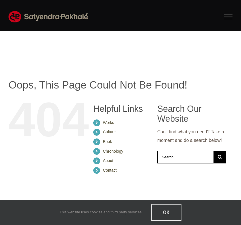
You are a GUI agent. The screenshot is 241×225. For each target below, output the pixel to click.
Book (107, 141)
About (108, 160)
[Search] (219, 157)
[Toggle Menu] (228, 16)
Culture (109, 132)
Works (108, 122)
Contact (110, 170)
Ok (166, 212)
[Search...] (185, 157)
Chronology (113, 151)
